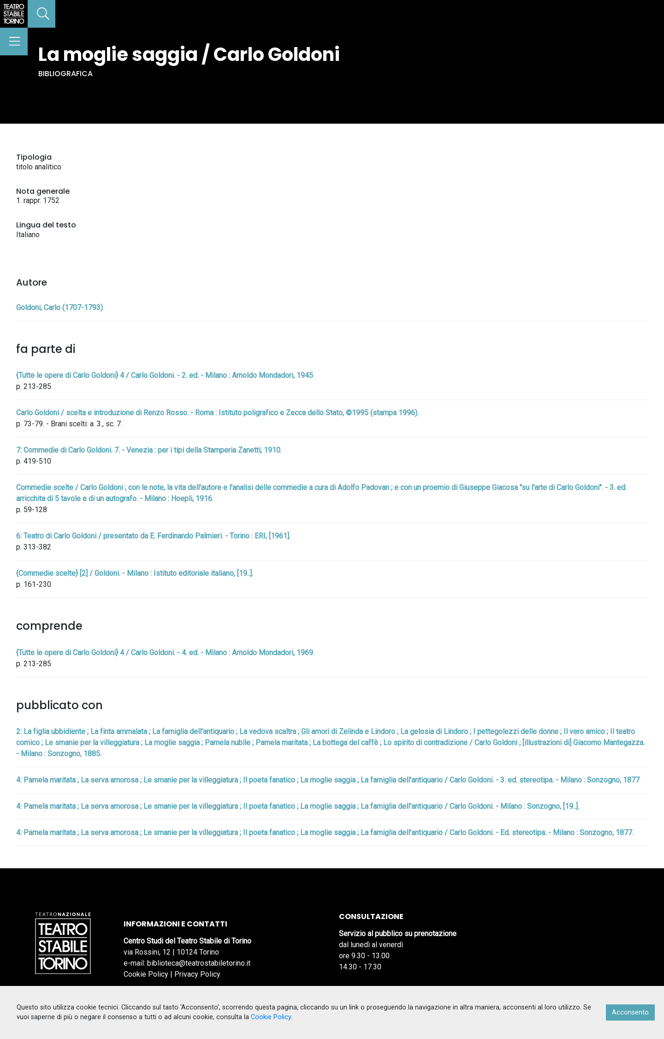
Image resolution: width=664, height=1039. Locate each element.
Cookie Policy (146, 974)
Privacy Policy (197, 974)
